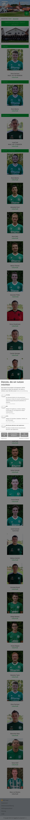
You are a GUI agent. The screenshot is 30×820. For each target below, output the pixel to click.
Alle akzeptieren (24, 434)
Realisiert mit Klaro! (24, 438)
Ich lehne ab (4, 434)
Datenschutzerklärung (22, 391)
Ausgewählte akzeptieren (14, 434)
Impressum (4, 438)
